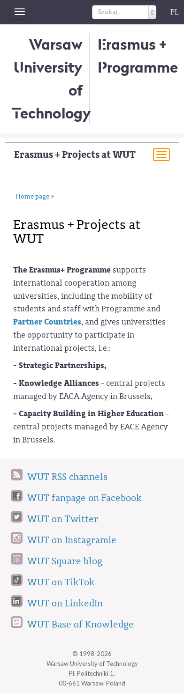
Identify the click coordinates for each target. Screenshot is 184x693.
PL (174, 12)
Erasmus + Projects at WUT (75, 155)
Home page (32, 196)
